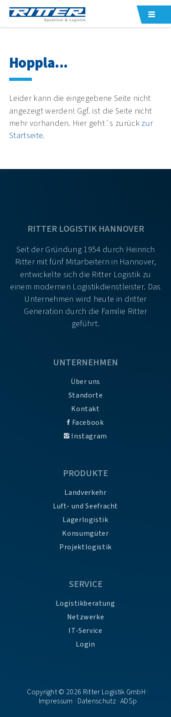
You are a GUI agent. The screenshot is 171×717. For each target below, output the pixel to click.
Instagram (85, 436)
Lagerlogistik (85, 519)
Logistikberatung (85, 603)
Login (85, 644)
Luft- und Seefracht (85, 506)
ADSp (128, 701)
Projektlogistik (85, 547)
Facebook (85, 422)
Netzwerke (85, 617)
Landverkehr (85, 492)
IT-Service (85, 630)
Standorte (85, 395)
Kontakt (85, 408)
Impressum (56, 701)
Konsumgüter (85, 533)
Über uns (85, 381)
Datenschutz (97, 701)
